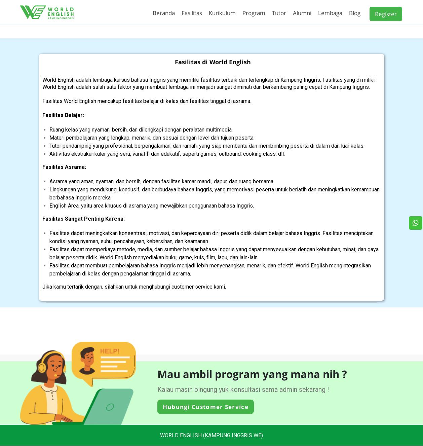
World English (58, 80)
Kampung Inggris (300, 80)
